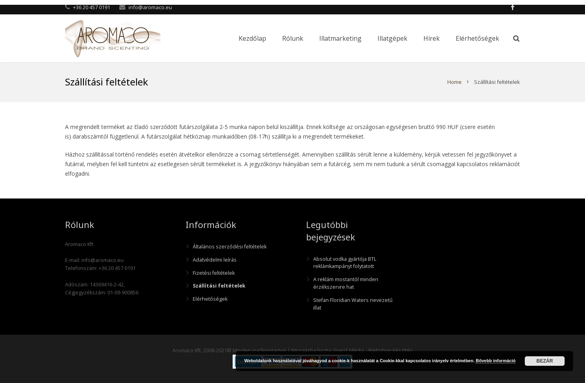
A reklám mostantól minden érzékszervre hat (345, 283)
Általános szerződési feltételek (230, 246)
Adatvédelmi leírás (215, 259)
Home (454, 81)
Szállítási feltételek (219, 285)
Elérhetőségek (210, 299)
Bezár (544, 361)
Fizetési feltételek (214, 273)
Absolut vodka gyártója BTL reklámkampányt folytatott (344, 263)
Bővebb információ (496, 360)
